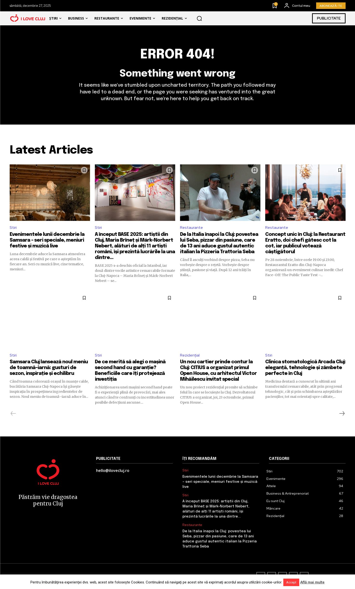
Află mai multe (312, 582)
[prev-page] (13, 413)
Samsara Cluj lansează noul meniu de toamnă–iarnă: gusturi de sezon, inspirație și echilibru (49, 367)
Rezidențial (190, 355)
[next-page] (342, 413)
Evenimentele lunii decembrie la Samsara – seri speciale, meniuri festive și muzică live (47, 240)
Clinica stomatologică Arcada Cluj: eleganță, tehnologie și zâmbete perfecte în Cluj (305, 367)
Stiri (13, 227)
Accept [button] (291, 582)
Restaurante (191, 227)
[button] (200, 18)
